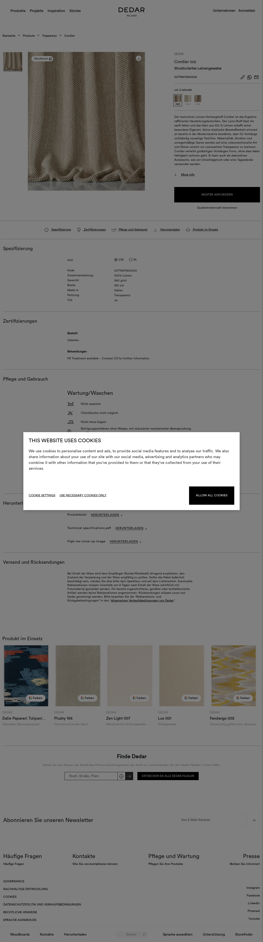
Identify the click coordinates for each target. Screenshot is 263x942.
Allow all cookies (211, 495)
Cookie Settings (42, 495)
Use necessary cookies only (83, 495)
